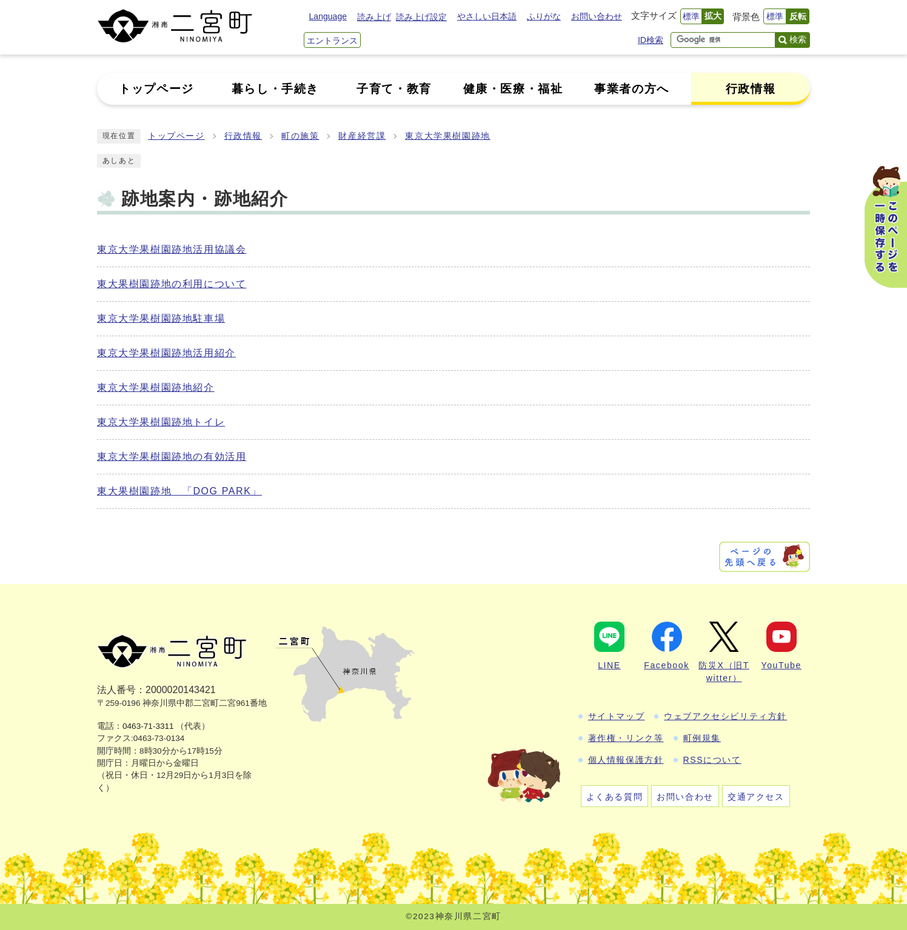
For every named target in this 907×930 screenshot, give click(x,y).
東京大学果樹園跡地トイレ (161, 422)
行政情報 (243, 136)
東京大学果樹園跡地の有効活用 (171, 456)
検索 (797, 39)
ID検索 (650, 40)
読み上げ (374, 17)
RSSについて (712, 760)
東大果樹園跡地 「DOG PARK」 (179, 491)
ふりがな (544, 16)
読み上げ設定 (421, 17)
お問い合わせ (596, 16)
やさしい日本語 (487, 16)
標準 (691, 16)
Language (328, 16)
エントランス (332, 40)
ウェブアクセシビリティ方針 (725, 716)
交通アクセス (756, 797)
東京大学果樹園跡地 (447, 136)
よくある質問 (614, 797)
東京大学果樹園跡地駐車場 (161, 318)
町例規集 (702, 738)
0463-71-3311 (148, 726)
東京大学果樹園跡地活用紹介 (166, 353)
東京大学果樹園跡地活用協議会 (171, 249)
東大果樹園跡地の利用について (171, 284)
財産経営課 (362, 136)
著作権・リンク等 (626, 738)
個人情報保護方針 (626, 760)
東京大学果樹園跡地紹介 (156, 387)
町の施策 (300, 136)
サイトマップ (616, 716)
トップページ (176, 136)
